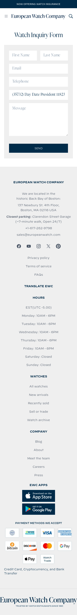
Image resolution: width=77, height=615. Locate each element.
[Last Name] (54, 55)
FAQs (38, 274)
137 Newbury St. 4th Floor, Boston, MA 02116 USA (38, 208)
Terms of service (39, 266)
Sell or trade (38, 411)
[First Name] (23, 55)
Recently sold (38, 403)
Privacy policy (38, 258)
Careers (39, 466)
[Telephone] (38, 82)
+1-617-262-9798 (38, 228)
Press (38, 475)
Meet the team (38, 458)
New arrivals (38, 394)
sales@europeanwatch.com (38, 234)
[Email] (38, 69)
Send (38, 148)
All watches (38, 386)
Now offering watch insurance (38, 4)
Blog (38, 441)
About (39, 450)
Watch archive (38, 420)
